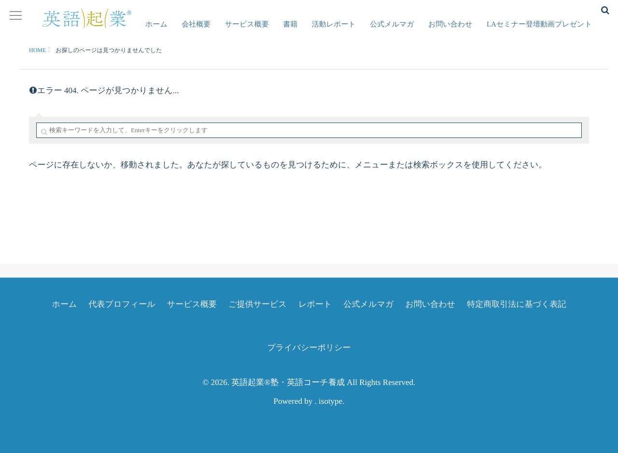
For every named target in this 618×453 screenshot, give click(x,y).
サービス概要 (269, 31)
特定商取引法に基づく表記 (516, 304)
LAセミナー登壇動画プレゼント (541, 31)
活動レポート (348, 31)
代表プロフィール (122, 304)
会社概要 (222, 31)
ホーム (187, 31)
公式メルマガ (402, 31)
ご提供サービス (257, 304)
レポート (315, 304)
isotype (330, 401)
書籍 (308, 31)
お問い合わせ (456, 31)
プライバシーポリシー (309, 347)
